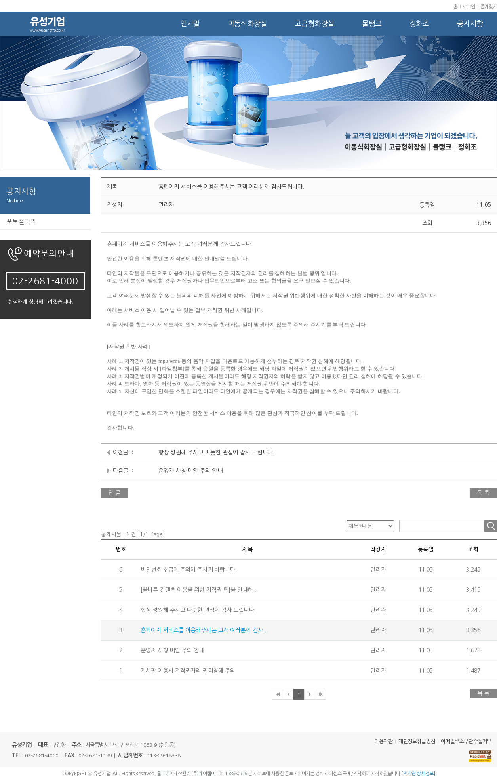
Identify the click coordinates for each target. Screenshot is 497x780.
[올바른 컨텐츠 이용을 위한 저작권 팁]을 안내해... (199, 590)
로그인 (469, 6)
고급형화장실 (314, 23)
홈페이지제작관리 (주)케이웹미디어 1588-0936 (202, 773)
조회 (490, 526)
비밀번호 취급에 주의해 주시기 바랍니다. (189, 569)
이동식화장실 (247, 23)
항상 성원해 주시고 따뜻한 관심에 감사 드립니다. (216, 452)
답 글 (114, 493)
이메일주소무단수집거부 (466, 741)
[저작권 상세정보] (418, 773)
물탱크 (372, 23)
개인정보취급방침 (416, 741)
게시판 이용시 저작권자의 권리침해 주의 (188, 670)
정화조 (419, 23)
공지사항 (470, 23)
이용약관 (383, 741)
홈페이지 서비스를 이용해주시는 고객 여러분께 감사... (204, 630)
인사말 (190, 23)
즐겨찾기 (488, 6)
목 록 (483, 493)
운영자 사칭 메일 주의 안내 (190, 470)
